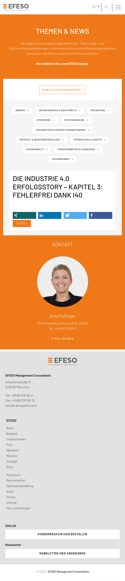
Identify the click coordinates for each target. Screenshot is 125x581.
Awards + (22, 110)
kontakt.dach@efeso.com (21, 405)
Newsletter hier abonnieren (62, 553)
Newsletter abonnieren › (62, 89)
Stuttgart (11, 461)
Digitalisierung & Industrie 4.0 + (59, 110)
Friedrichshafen (16, 439)
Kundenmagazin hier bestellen (62, 534)
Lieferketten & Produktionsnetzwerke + (62, 130)
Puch (9, 444)
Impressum (13, 475)
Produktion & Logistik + (90, 139)
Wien (9, 467)
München (12, 456)
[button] (24, 215)
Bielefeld (11, 433)
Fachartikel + (100, 110)
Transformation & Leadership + (78, 149)
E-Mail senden (62, 338)
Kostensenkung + (76, 120)
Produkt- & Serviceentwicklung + (42, 139)
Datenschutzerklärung (20, 486)
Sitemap (11, 502)
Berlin (10, 428)
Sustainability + (36, 149)
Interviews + (45, 120)
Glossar (11, 497)
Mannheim (12, 450)
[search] (107, 7)
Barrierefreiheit (16, 480)
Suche (10, 491)
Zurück (22, 223)
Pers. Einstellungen (18, 508)
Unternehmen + (62, 159)
